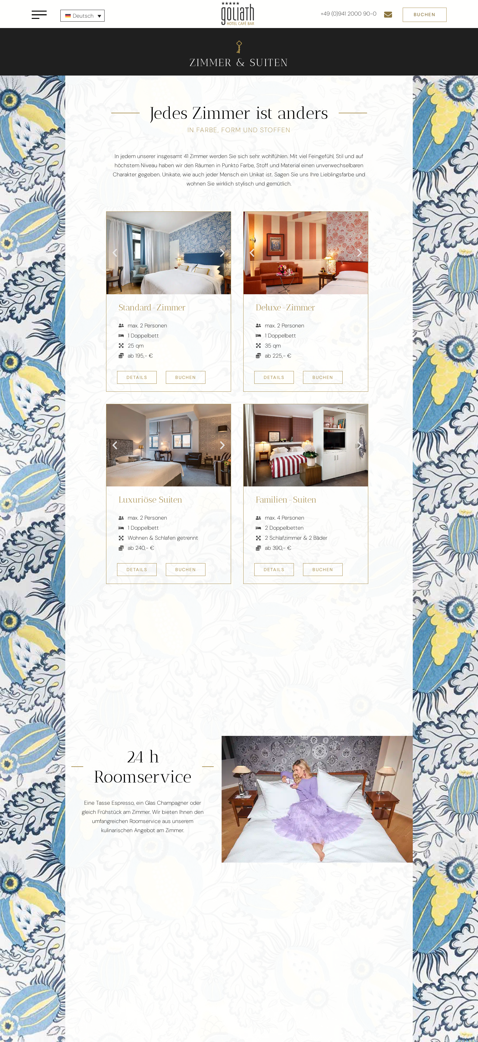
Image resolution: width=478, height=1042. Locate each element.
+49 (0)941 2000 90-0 (348, 13)
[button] (114, 253)
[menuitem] (82, 16)
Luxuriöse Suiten (151, 500)
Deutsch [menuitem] (83, 15)
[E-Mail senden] (388, 15)
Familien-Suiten (286, 500)
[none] (82, 16)
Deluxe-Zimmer (285, 307)
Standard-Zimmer (152, 307)
